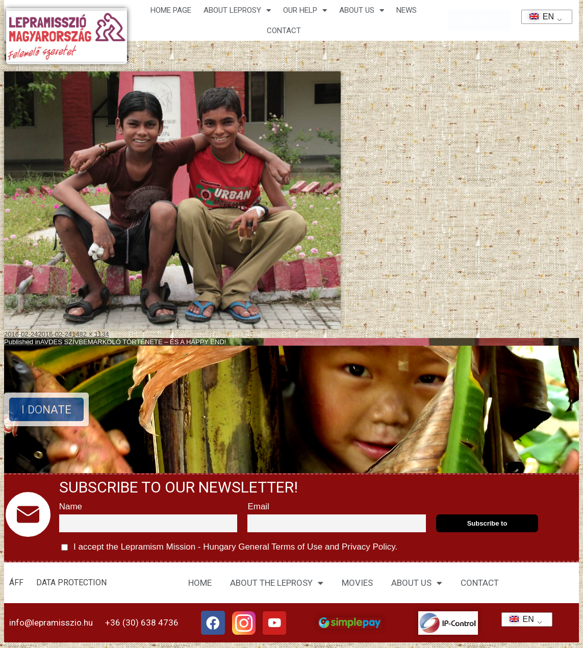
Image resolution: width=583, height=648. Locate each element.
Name (70, 506)
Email (258, 506)
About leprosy (237, 10)
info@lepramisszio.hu (51, 623)
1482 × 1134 (90, 334)
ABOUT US (416, 583)
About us (361, 10)
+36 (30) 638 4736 (142, 623)
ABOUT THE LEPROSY (276, 583)
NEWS (406, 10)
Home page (170, 10)
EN (538, 16)
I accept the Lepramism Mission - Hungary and (229, 547)
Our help (305, 10)
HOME (200, 583)
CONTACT (284, 30)
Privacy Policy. (368, 547)
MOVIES (357, 583)
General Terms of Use (280, 547)
